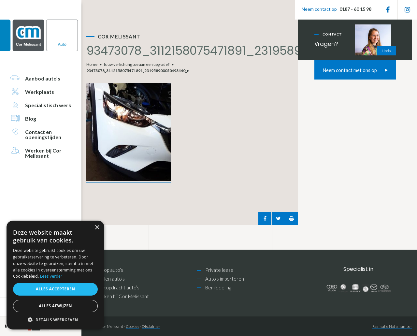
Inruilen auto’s (109, 279)
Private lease (219, 270)
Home (91, 64)
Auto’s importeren (224, 279)
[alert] (55, 275)
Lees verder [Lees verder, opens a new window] (51, 276)
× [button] (96, 227)
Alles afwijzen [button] (55, 306)
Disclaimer (151, 326)
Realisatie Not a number (392, 326)
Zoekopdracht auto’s (116, 287)
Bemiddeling (218, 287)
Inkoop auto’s (108, 270)
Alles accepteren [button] (55, 289)
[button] (55, 319)
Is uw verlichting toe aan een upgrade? (136, 64)
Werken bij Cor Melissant (121, 296)
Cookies (132, 326)
